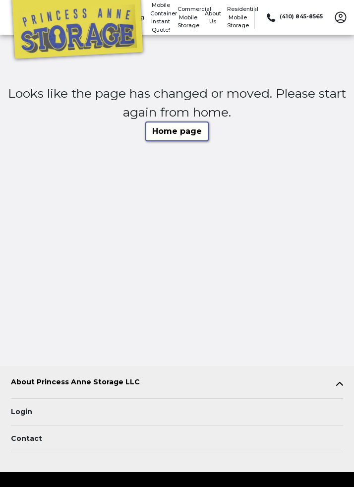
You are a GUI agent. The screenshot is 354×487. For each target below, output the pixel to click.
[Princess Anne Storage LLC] (77, 31)
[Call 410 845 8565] (294, 17)
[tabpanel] (177, 384)
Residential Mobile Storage (242, 17)
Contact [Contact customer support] (26, 438)
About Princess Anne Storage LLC (75, 382)
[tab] (177, 384)
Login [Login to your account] (21, 411)
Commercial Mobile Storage (194, 17)
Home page (177, 131)
